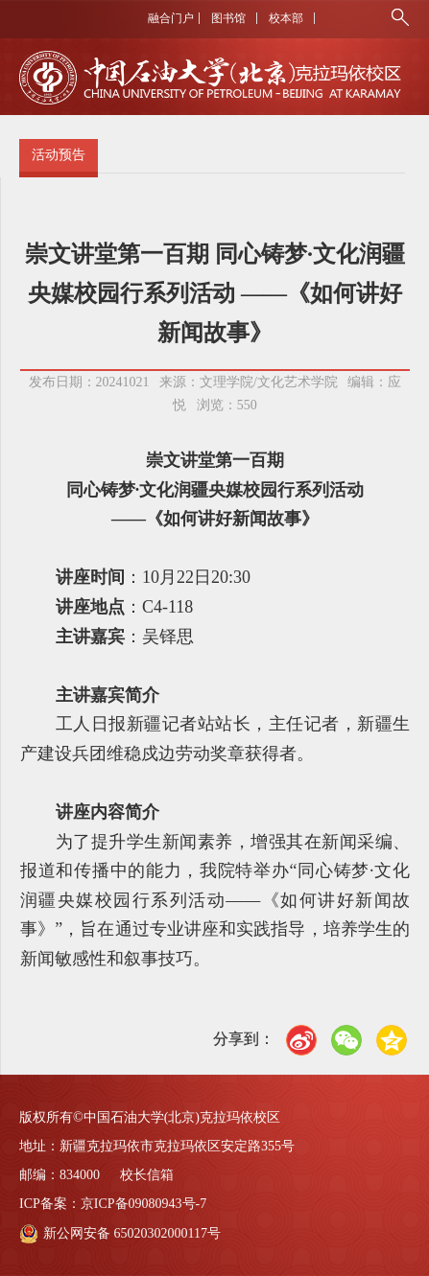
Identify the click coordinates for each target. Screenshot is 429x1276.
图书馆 (228, 18)
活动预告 (58, 155)
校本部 (286, 18)
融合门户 (171, 18)
